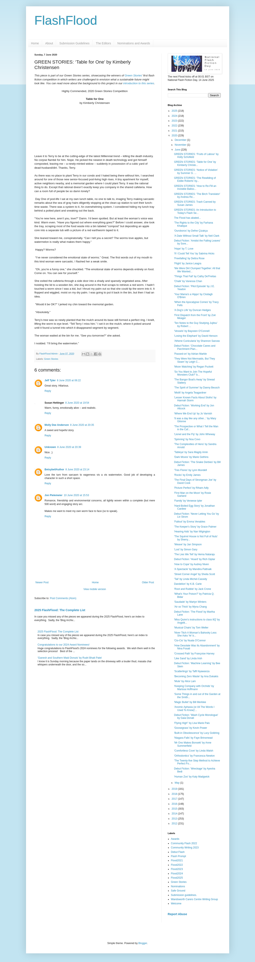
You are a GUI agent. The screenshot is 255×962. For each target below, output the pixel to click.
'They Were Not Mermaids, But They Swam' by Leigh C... (194, 360)
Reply (48, 390)
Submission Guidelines (74, 43)
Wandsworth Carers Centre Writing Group (194, 899)
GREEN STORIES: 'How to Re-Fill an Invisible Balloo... (195, 187)
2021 (175, 130)
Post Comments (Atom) (63, 597)
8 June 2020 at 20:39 (69, 446)
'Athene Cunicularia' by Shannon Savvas (197, 340)
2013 (175, 818)
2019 (175, 788)
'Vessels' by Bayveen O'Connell (192, 331)
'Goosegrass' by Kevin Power (190, 727)
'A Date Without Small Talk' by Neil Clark (196, 235)
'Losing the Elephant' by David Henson (195, 335)
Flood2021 (177, 860)
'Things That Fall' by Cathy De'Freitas (195, 276)
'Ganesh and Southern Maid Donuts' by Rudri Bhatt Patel (70, 657)
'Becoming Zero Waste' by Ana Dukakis (196, 676)
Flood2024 (177, 873)
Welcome (176, 903)
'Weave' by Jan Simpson (187, 544)
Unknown (50, 446)
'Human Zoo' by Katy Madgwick (191, 776)
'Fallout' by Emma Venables (189, 521)
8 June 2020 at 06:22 (69, 380)
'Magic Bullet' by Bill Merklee (190, 702)
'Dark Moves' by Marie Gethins (191, 457)
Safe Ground (178, 890)
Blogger (142, 943)
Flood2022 (177, 864)
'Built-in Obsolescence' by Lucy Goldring (196, 732)
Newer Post (42, 582)
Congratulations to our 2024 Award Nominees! (64, 644)
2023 (175, 120)
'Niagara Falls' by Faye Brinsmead (193, 737)
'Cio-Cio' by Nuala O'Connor (190, 640)
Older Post (148, 582)
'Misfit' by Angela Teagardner (190, 392)
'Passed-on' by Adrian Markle (190, 353)
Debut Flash (178, 852)
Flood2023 (177, 869)
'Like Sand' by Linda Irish (188, 658)
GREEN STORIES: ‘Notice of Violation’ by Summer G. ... (196, 171)
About (49, 43)
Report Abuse (177, 914)
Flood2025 (177, 877)
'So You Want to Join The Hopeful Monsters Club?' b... (193, 373)
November (181, 144)
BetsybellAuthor (54, 469)
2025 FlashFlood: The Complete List (59, 609)
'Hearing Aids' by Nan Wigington (192, 531)
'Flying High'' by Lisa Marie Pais (192, 723)
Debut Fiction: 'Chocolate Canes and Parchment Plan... (194, 347)
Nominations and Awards (133, 43)
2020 (175, 135)
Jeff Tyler (50, 380)
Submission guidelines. (184, 895)
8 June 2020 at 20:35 (82, 424)
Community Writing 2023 (185, 847)
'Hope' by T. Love (183, 248)
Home (35, 43)
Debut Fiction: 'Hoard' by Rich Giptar (194, 559)
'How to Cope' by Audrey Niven (191, 564)
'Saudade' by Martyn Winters (190, 601)
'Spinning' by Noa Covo (187, 439)
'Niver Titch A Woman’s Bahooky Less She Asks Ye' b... (195, 634)
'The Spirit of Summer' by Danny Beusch (196, 387)
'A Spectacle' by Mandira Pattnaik (192, 569)
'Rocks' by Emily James (187, 475)
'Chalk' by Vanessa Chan (188, 281)
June (178, 149)
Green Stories (133, 75)
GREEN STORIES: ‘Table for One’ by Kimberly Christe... (195, 163)
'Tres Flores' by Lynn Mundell (190, 470)
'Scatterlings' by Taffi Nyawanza (192, 671)
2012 (175, 823)
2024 (175, 115)
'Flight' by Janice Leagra (187, 263)
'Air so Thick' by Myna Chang (190, 606)
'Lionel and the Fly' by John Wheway (194, 434)
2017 (175, 798)
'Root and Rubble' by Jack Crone (192, 589)
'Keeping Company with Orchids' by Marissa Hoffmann (194, 688)
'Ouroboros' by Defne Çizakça (191, 230)
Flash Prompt (178, 856)
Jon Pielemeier (54, 494)
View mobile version (94, 588)
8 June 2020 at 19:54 (77, 402)
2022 (175, 125)
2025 (175, 110)
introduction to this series (138, 83)
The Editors (103, 43)
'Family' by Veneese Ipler (188, 500)
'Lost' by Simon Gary (185, 549)
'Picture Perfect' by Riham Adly (191, 487)
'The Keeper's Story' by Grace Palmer (195, 526)
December (181, 139)
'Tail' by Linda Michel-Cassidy (190, 579)
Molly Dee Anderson (57, 424)
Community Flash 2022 (184, 843)
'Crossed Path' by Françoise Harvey (194, 653)
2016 (175, 803)
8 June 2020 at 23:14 (77, 469)
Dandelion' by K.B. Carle (187, 583)
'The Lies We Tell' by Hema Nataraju (194, 554)
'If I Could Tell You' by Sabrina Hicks (194, 253)
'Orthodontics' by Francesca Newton (194, 755)
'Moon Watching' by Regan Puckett (193, 366)
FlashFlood (65, 20)
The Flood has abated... (187, 217)
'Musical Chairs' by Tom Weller (191, 627)
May (177, 782)
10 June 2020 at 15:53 (76, 494)
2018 (175, 793)
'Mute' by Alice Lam (185, 681)
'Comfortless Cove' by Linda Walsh (193, 750)
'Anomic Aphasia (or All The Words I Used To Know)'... (194, 708)
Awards (175, 838)
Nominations (178, 886)
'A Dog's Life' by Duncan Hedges (192, 310)
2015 (175, 808)
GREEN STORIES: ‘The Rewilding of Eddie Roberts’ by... (195, 179)
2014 (175, 813)
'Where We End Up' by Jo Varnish (193, 413)
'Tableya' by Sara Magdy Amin (191, 452)
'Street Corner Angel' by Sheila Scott (194, 574)
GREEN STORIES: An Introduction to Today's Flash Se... (195, 211)
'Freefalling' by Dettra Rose (189, 258)
